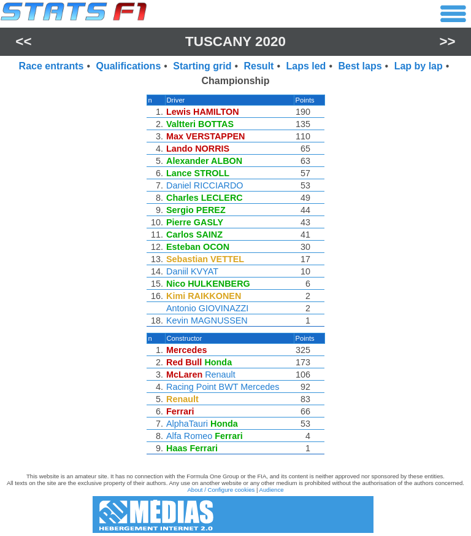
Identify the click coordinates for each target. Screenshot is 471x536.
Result (259, 66)
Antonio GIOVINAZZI (207, 308)
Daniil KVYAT (192, 271)
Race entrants (51, 66)
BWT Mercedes (249, 387)
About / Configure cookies (221, 489)
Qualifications (128, 66)
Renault (220, 374)
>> (448, 41)
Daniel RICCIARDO (204, 185)
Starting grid (202, 66)
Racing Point (191, 387)
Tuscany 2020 (235, 41)
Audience (271, 489)
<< (23, 41)
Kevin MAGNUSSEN (207, 320)
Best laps (359, 66)
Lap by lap (418, 66)
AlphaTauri (187, 424)
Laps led (306, 66)
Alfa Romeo (189, 436)
